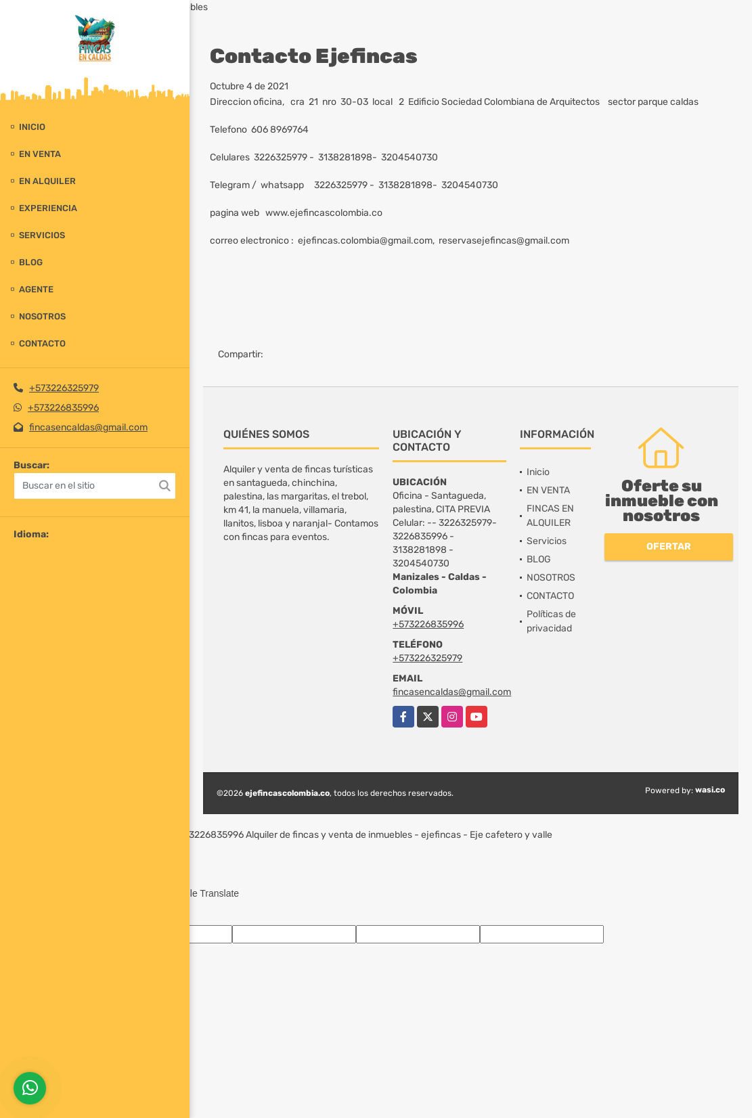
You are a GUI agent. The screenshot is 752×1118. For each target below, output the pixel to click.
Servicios (42, 235)
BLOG (31, 262)
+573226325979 (64, 388)
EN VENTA (40, 154)
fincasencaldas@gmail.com (88, 427)
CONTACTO (42, 343)
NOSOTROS (42, 316)
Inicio (32, 127)
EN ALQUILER (47, 181)
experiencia (48, 208)
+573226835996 (63, 407)
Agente (36, 289)
